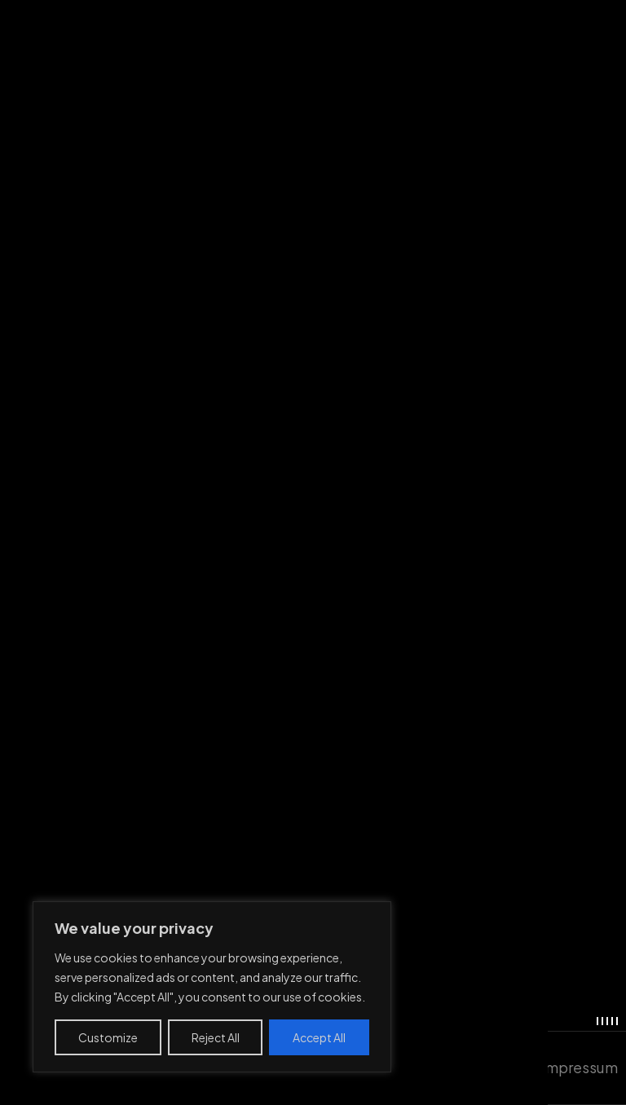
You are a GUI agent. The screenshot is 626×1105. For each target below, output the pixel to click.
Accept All (319, 1037)
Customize (108, 1037)
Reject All (216, 1037)
